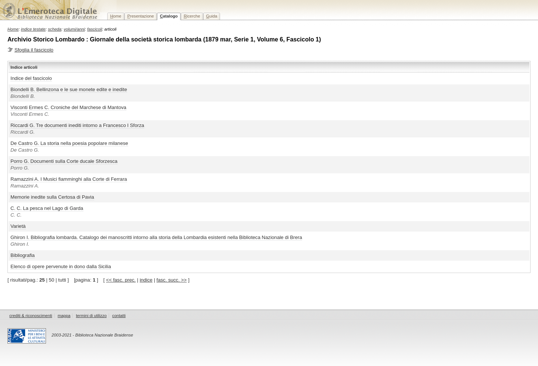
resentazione (140, 16)
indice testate (33, 29)
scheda (54, 29)
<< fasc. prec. (121, 280)
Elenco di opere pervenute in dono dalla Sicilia (60, 266)
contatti (119, 315)
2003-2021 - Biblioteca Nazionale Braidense (92, 335)
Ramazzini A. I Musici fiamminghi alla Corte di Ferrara (68, 179)
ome (115, 16)
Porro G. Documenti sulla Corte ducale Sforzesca (63, 161)
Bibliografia (22, 255)
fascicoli (94, 29)
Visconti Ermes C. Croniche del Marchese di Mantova (68, 107)
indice (146, 280)
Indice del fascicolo (31, 78)
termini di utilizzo (91, 315)
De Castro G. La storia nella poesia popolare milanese (69, 143)
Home (13, 29)
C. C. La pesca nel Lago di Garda (46, 208)
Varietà (18, 226)
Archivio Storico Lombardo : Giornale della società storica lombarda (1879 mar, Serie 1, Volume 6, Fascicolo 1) (164, 39)
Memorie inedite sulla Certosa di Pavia (52, 197)
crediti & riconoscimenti (30, 315)
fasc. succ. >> (172, 280)
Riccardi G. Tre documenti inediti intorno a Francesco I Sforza (77, 125)
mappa (64, 315)
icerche (192, 16)
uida (211, 16)
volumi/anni (74, 29)
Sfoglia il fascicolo (34, 50)
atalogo (169, 16)
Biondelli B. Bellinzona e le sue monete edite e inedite (68, 89)
